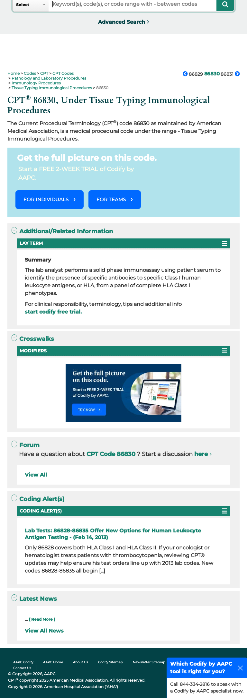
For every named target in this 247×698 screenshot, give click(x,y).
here (201, 454)
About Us (80, 662)
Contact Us (22, 668)
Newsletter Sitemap (149, 662)
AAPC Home (53, 662)
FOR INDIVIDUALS (46, 199)
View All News (44, 631)
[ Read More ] (42, 619)
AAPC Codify (23, 662)
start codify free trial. (53, 312)
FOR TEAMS (111, 199)
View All (36, 475)
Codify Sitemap (110, 662)
